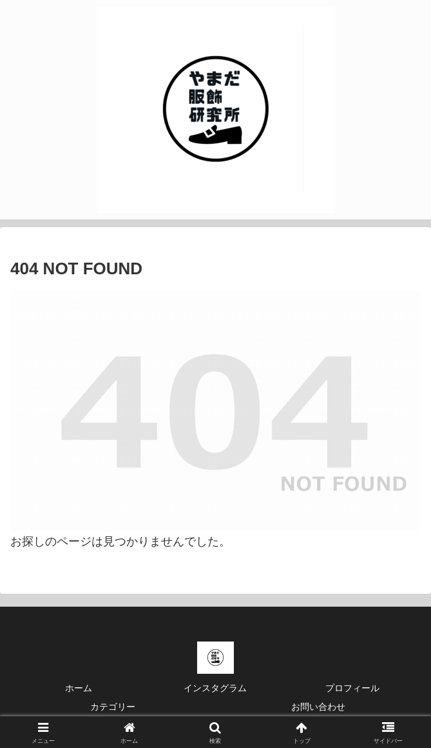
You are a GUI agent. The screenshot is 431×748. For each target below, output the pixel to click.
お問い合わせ (318, 707)
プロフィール (352, 688)
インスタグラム (215, 688)
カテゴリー (112, 707)
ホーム (78, 688)
